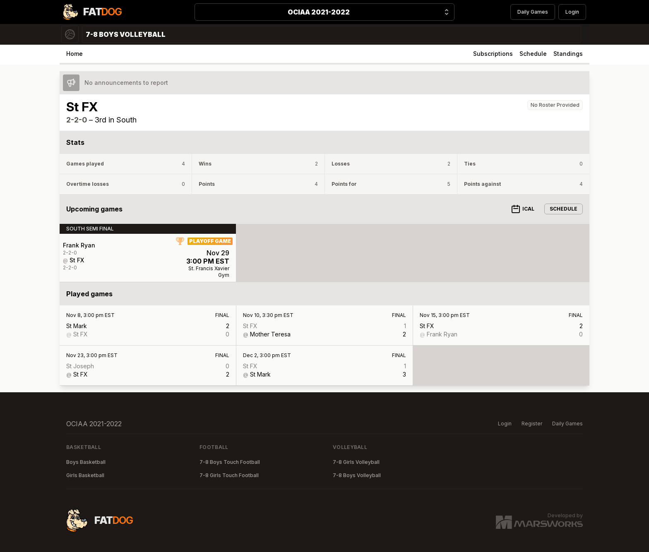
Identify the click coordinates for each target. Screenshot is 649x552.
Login (572, 12)
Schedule (533, 53)
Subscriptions (493, 53)
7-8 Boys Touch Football (230, 462)
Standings (568, 53)
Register (532, 423)
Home (74, 53)
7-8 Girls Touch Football (229, 475)
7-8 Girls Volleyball (356, 462)
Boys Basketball (86, 462)
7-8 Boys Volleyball (357, 475)
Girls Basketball (85, 475)
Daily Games (532, 12)
